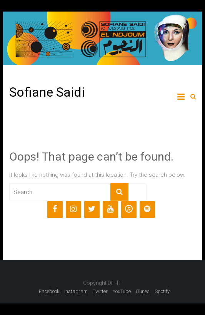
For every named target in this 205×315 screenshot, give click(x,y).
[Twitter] (92, 209)
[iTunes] (129, 209)
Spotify (162, 291)
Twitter (100, 291)
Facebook (49, 291)
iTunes (143, 291)
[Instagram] (73, 209)
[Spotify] (147, 209)
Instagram (76, 291)
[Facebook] (55, 209)
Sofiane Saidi (47, 92)
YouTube (122, 291)
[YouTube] (110, 209)
